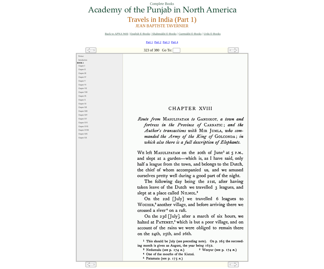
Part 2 (157, 42)
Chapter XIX (83, 134)
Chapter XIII (82, 111)
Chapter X (82, 100)
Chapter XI (82, 104)
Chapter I (81, 66)
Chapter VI (82, 85)
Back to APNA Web (116, 33)
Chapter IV (82, 77)
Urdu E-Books (212, 33)
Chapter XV (82, 119)
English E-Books (140, 33)
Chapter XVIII (83, 130)
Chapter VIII (82, 92)
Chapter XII (82, 107)
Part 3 (166, 42)
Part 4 (174, 42)
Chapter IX (82, 96)
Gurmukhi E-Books (190, 33)
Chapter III (82, 73)
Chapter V (82, 81)
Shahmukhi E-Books (163, 33)
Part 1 (149, 42)
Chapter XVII (83, 126)
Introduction (82, 60)
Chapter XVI (83, 123)
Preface (80, 56)
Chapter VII (82, 88)
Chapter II (82, 69)
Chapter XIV (83, 115)
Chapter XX (82, 138)
